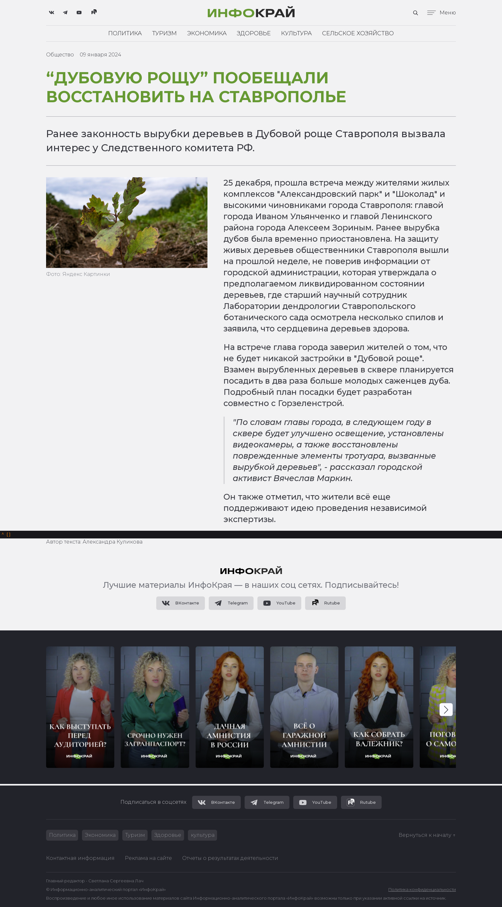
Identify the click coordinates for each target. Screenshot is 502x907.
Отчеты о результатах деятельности (230, 858)
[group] (80, 708)
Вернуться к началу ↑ (427, 835)
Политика (125, 33)
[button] (446, 711)
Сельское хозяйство (358, 33)
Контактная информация (80, 858)
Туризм (164, 33)
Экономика (207, 33)
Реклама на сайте (148, 858)
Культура (296, 33)
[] (6, 535)
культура (203, 835)
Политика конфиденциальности (422, 889)
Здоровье (254, 33)
